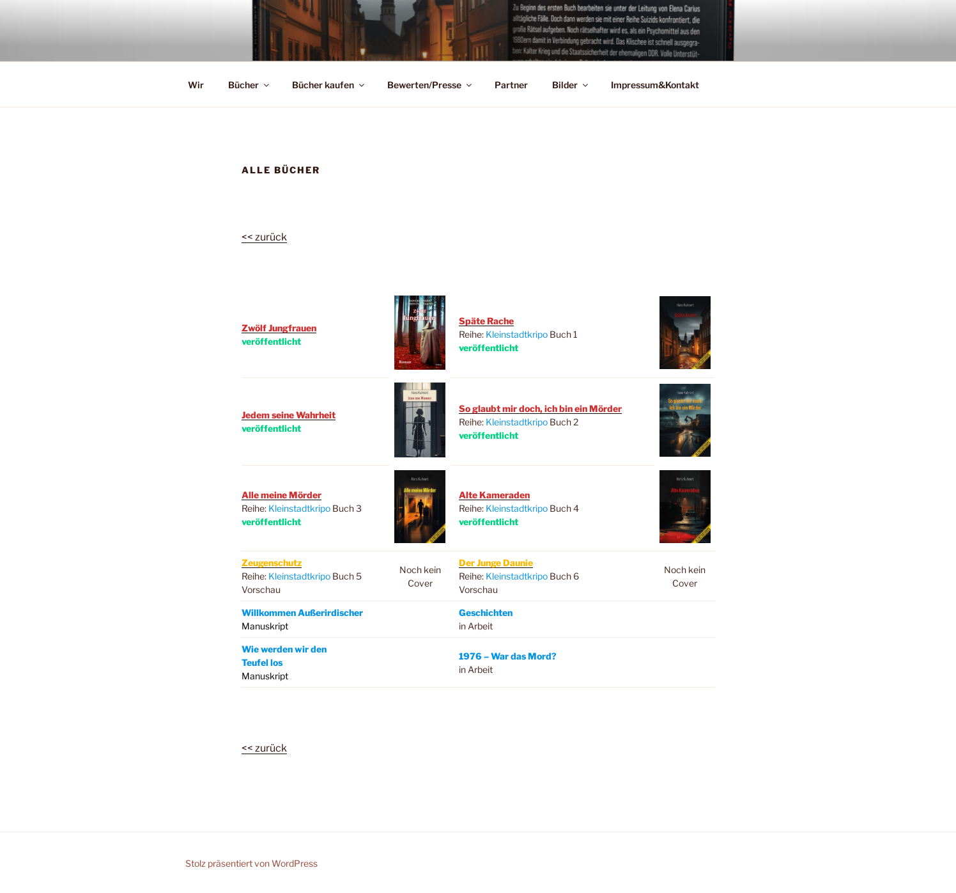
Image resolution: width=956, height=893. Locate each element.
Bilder (571, 84)
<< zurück (264, 237)
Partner (511, 84)
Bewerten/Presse (430, 84)
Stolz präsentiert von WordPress (251, 863)
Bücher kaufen (329, 84)
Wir (196, 84)
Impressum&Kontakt (655, 84)
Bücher (249, 84)
